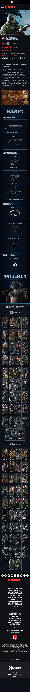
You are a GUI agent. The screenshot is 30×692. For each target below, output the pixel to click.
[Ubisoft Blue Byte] (15, 592)
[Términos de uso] (15, 689)
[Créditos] (15, 606)
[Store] (15, 673)
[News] (15, 679)
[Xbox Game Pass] (15, 613)
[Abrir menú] (2, 7)
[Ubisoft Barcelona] (15, 590)
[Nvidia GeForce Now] (15, 630)
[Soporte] (15, 680)
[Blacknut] (15, 632)
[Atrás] (4, 13)
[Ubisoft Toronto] (15, 605)
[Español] (15, 659)
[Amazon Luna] (15, 624)
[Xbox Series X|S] (15, 615)
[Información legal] (15, 691)
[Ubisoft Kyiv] (15, 595)
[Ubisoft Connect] (15, 675)
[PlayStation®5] (15, 618)
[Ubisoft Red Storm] (15, 597)
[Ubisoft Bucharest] (15, 594)
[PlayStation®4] (15, 620)
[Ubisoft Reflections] (15, 599)
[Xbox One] (15, 616)
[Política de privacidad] (15, 686)
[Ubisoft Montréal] (15, 588)
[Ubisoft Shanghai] (15, 603)
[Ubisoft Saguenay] (15, 601)
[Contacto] (15, 684)
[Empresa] (15, 677)
